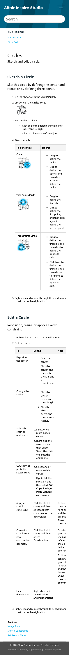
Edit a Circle (13, 42)
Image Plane (14, 626)
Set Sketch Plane (17, 635)
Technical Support (52, 649)
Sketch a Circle (14, 37)
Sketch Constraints (18, 630)
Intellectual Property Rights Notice (24, 649)
